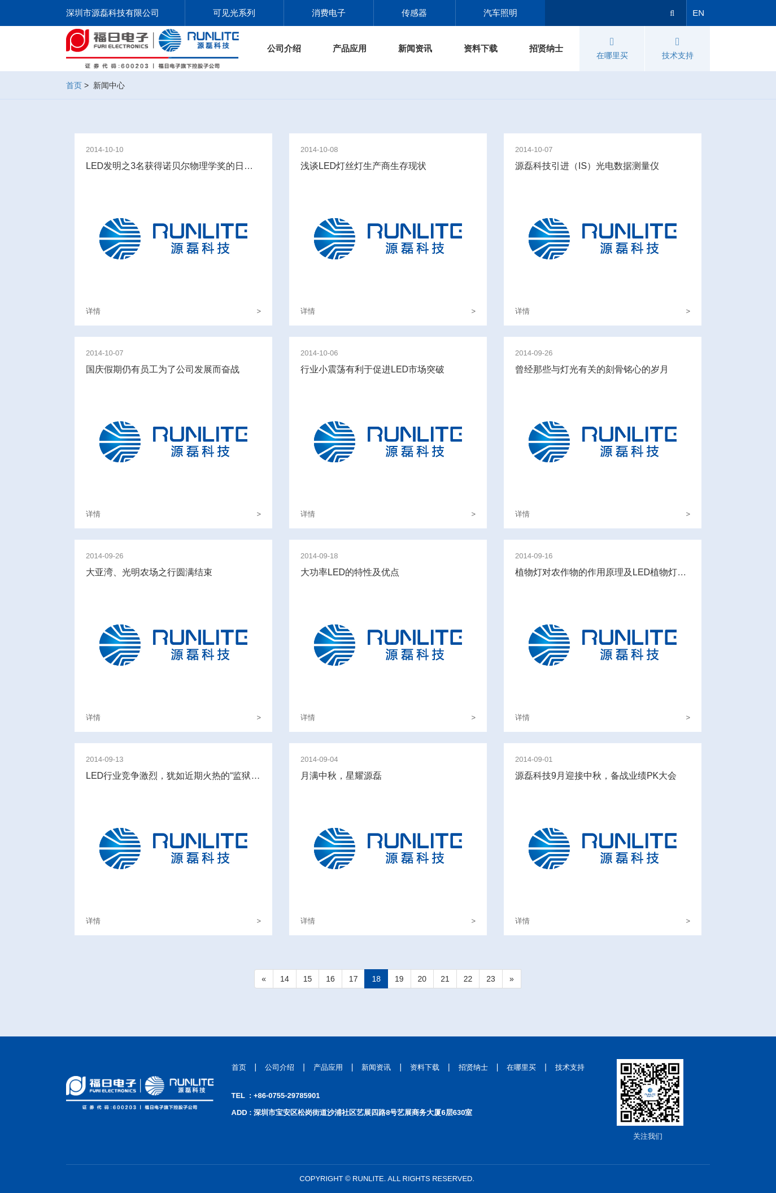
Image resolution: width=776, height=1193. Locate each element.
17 (353, 978)
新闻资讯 (415, 48)
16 (330, 978)
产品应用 (350, 48)
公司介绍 (284, 48)
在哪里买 (612, 48)
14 (284, 978)
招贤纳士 (546, 48)
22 (468, 978)
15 (307, 978)
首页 (74, 85)
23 (490, 978)
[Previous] (263, 978)
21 (445, 978)
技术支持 (678, 48)
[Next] (511, 978)
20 (422, 978)
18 (376, 978)
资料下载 (481, 48)
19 (399, 978)
